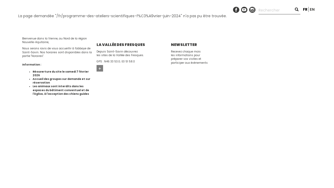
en (312, 9)
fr (305, 9)
